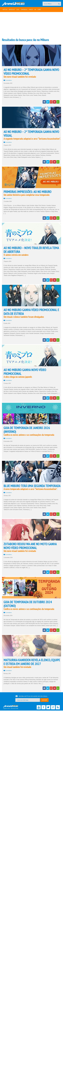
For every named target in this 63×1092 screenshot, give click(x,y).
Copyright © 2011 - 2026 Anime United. (10, 707)
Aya (35, 9)
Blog (18, 9)
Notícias (5, 9)
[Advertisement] (31, 24)
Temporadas (24, 9)
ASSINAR (44, 700)
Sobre (39, 9)
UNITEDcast (12, 9)
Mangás (31, 9)
